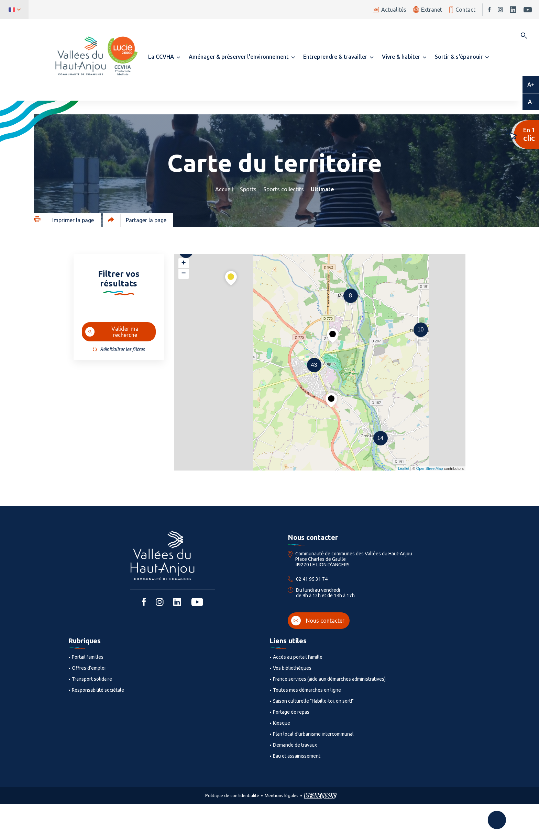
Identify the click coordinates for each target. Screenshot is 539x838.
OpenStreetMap (429, 468)
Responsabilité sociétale (98, 690)
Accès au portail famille (297, 657)
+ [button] (183, 263)
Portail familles (87, 657)
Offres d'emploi (89, 668)
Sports (248, 189)
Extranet (427, 9)
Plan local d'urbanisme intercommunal (313, 734)
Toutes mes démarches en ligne (307, 690)
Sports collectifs (283, 189)
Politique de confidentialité (232, 795)
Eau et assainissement (296, 756)
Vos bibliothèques (292, 668)
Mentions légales (281, 795)
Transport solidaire (92, 679)
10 (421, 329)
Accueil (224, 189)
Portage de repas (291, 712)
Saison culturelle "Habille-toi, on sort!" (313, 701)
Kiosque (281, 723)
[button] (164, 57)
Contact (462, 10)
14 (380, 438)
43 (314, 365)
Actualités (389, 10)
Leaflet (403, 468)
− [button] (183, 274)
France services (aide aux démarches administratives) (329, 679)
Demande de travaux (295, 745)
